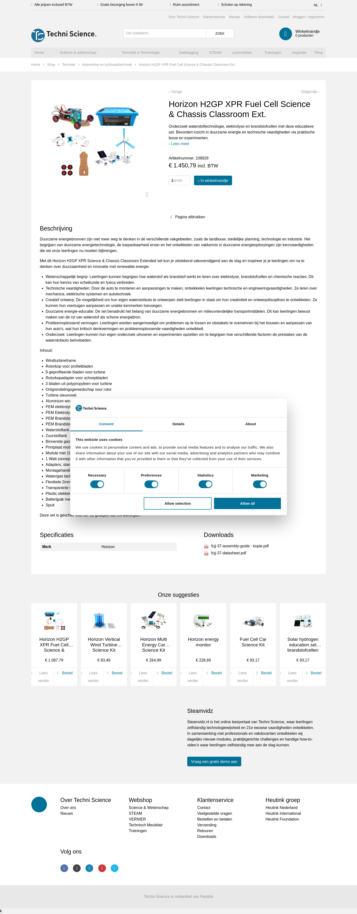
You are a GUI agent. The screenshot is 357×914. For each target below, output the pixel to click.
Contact (284, 17)
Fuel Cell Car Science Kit (253, 642)
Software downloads (259, 17)
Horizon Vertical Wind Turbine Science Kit (104, 645)
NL (319, 5)
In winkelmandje (214, 181)
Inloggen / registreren (308, 17)
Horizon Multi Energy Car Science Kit (153, 645)
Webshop (140, 800)
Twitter (114, 868)
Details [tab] (179, 424)
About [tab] (251, 424)
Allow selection (178, 503)
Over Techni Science (183, 17)
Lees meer (180, 144)
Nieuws (234, 17)
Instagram (77, 868)
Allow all (247, 503)
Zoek (219, 33)
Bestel (64, 673)
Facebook (64, 868)
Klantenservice (214, 17)
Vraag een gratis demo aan (214, 762)
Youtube (102, 868)
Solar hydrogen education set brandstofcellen (302, 645)
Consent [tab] (106, 424)
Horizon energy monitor (203, 642)
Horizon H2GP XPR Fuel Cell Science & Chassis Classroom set (54, 650)
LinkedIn (89, 868)
